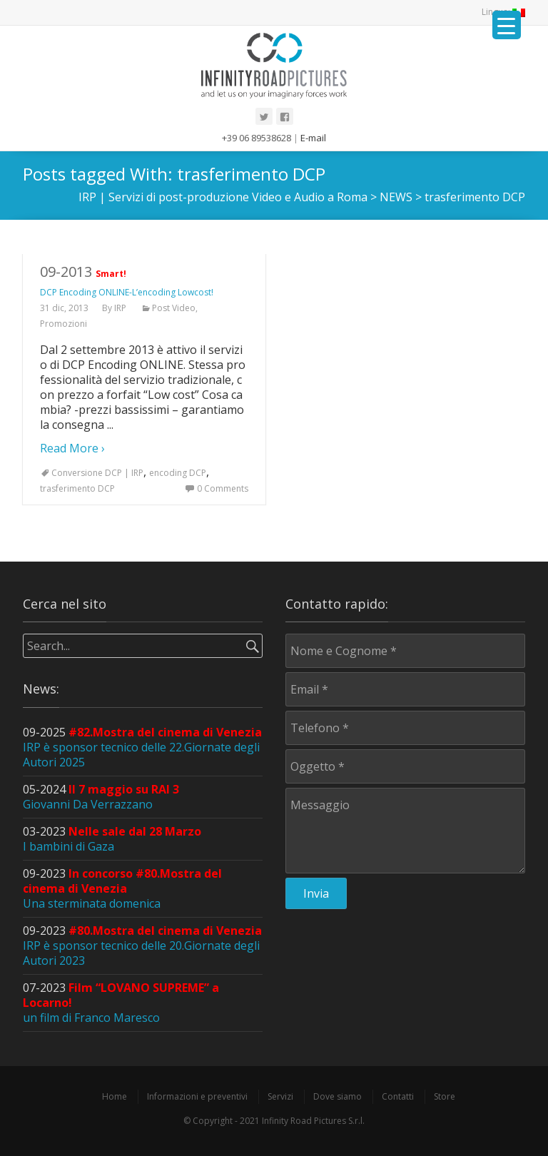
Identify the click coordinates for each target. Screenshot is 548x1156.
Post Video (174, 308)
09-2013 (126, 280)
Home (114, 1096)
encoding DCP (177, 473)
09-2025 (142, 747)
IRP (120, 308)
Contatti (398, 1096)
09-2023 (122, 888)
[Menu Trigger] (506, 25)
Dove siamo (337, 1096)
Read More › (72, 448)
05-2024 (101, 796)
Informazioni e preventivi (197, 1096)
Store (444, 1096)
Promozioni (63, 324)
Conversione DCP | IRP (97, 473)
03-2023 (112, 838)
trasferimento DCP (77, 488)
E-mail (313, 137)
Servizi (280, 1096)
